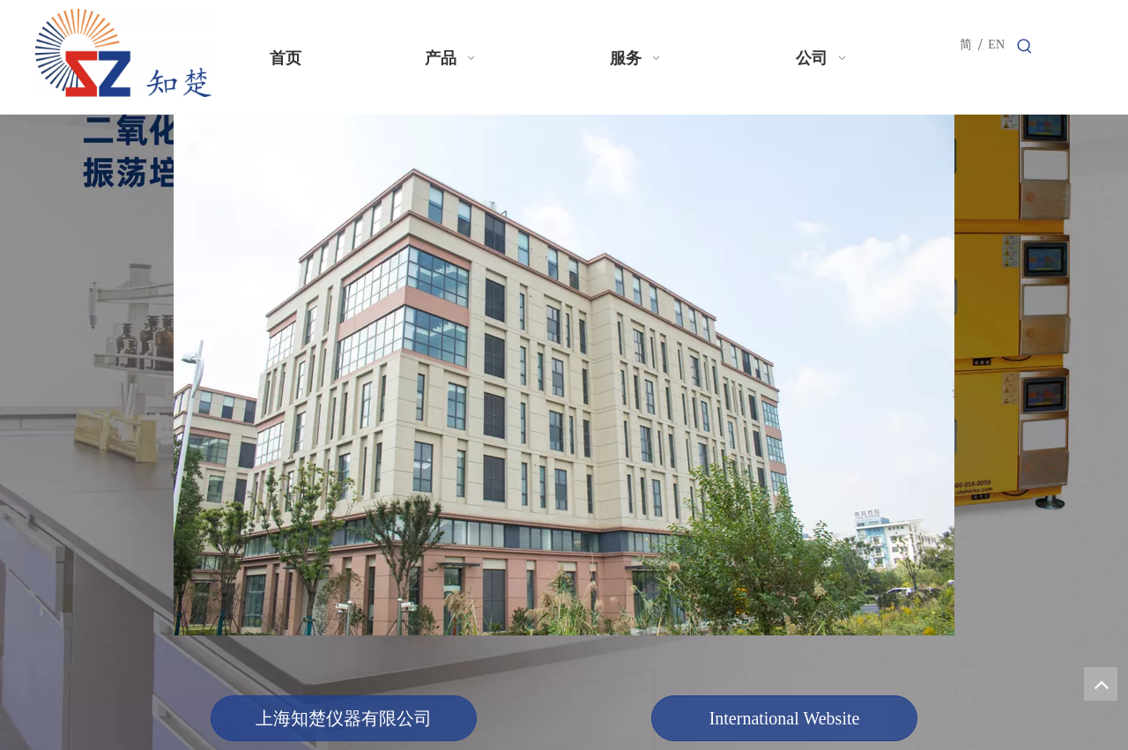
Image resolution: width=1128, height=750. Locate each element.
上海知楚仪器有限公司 (344, 718)
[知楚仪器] (564, 375)
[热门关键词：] (1025, 47)
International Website (784, 718)
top (1100, 684)
